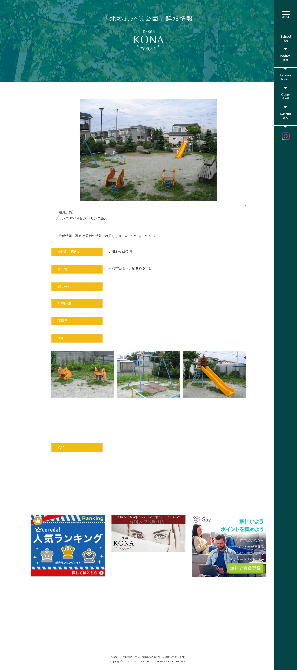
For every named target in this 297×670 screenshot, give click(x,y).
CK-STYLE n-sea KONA (150, 661)
